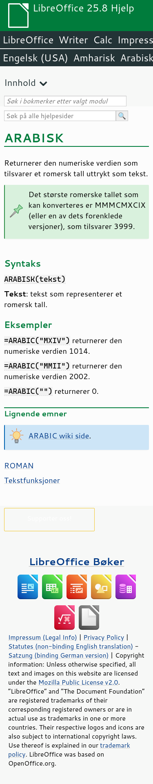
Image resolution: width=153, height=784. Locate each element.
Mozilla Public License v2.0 (78, 682)
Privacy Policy (103, 637)
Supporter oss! (49, 518)
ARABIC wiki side (59, 435)
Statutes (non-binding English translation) (70, 646)
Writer (73, 40)
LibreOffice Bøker (76, 561)
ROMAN (18, 465)
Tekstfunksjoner (32, 480)
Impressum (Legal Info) (42, 637)
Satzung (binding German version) (58, 655)
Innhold (20, 82)
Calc (103, 40)
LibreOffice (27, 40)
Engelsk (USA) (35, 58)
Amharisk (94, 58)
